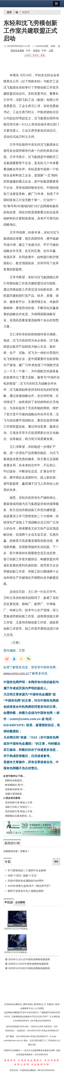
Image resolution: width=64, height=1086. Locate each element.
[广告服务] (49, 1004)
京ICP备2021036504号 (40, 1021)
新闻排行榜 (12, 843)
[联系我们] (38, 1004)
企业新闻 (20, 902)
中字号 (35, 55)
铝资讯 (36, 50)
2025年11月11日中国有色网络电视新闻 (17, 929)
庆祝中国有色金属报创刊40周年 (26, 880)
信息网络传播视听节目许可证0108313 (21, 1012)
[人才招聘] (39, 1008)
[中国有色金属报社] (13, 1004)
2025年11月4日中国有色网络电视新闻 (17, 952)
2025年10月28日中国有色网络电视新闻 (27, 968)
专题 (7, 861)
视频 (8, 902)
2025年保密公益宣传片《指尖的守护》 (30, 885)
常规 (42, 55)
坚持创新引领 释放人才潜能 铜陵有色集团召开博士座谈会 (20, 802)
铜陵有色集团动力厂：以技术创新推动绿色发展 (15, 780)
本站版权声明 (40, 1064)
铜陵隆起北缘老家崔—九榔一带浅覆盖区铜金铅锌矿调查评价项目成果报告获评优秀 (20, 815)
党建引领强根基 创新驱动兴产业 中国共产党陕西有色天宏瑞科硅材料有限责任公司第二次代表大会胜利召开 (15, 793)
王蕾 (51, 50)
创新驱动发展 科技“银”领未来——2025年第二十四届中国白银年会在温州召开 (15, 789)
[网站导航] (28, 1004)
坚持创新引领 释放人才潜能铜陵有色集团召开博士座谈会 (20, 811)
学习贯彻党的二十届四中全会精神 (27, 870)
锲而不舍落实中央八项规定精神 (26, 890)
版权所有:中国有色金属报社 (23, 1060)
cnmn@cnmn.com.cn (13, 1040)
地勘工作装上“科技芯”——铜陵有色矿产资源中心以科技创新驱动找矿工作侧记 (20, 807)
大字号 (28, 55)
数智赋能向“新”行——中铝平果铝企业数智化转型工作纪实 (15, 784)
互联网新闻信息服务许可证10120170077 (29, 1016)
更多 (56, 861)
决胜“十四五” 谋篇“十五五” (22, 875)
